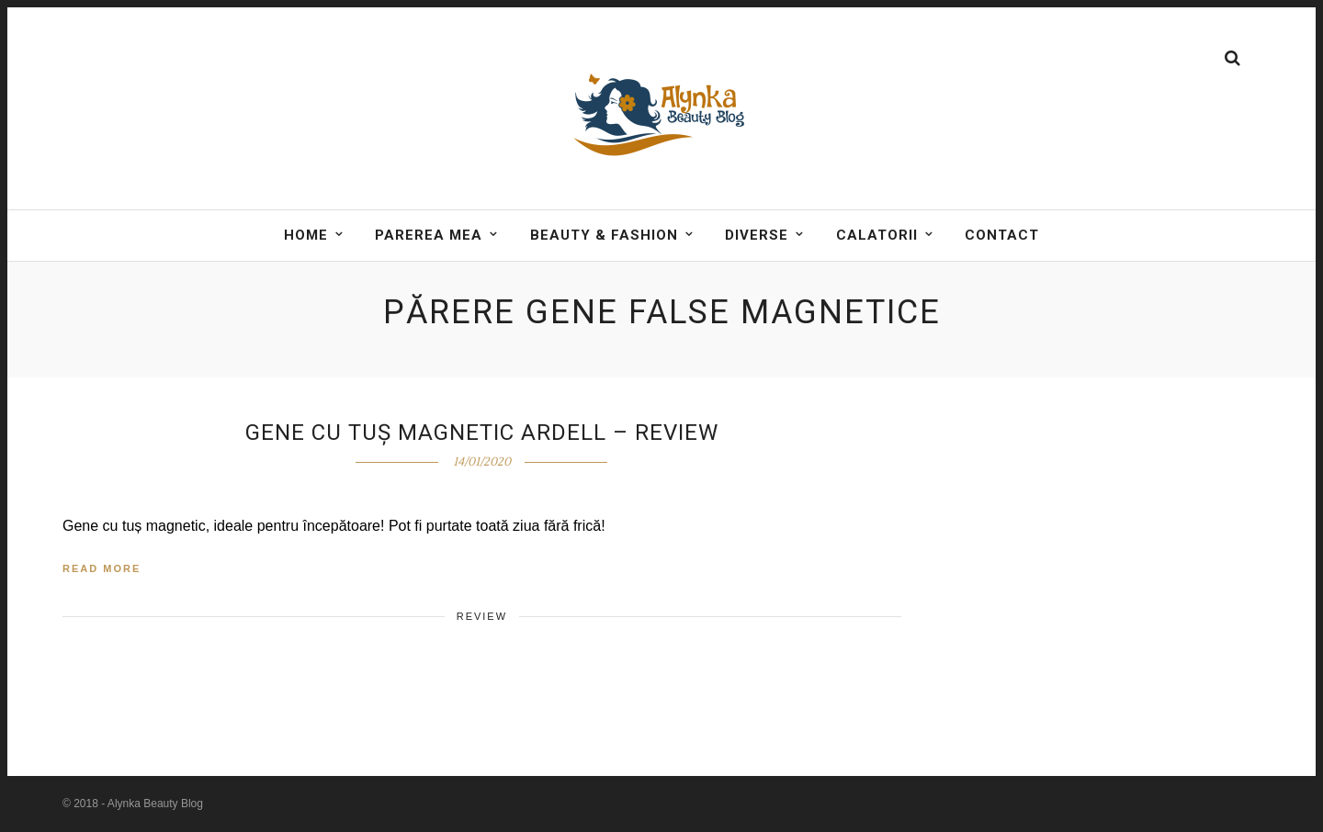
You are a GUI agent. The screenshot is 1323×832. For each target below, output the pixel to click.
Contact (1002, 235)
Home (306, 235)
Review (482, 616)
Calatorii (877, 235)
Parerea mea (428, 235)
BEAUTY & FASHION (604, 235)
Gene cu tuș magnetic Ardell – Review (481, 432)
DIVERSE (756, 235)
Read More (101, 568)
